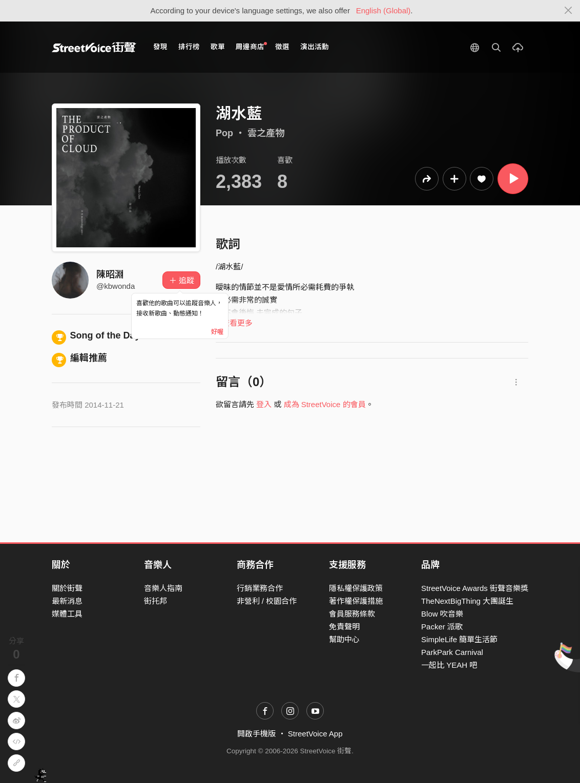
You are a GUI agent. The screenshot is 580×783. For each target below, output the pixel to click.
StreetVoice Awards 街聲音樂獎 (474, 588)
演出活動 (314, 47)
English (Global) (383, 10)
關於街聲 (67, 588)
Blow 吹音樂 (442, 613)
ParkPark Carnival (452, 652)
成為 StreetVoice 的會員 (325, 404)
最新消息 (67, 601)
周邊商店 (251, 46)
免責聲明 (344, 626)
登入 (264, 404)
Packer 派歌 (442, 626)
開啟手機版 (256, 733)
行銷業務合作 (260, 588)
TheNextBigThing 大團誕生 (467, 601)
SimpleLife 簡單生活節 (459, 639)
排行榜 (189, 47)
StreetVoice (94, 47)
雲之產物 (265, 133)
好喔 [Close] (217, 331)
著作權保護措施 (356, 601)
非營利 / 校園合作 (267, 601)
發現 (160, 47)
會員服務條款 (352, 613)
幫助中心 (344, 639)
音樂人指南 (163, 588)
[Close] (568, 11)
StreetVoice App (315, 733)
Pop (224, 133)
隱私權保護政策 (356, 588)
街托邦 (155, 601)
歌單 (218, 47)
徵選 (282, 47)
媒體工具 (67, 613)
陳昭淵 (110, 274)
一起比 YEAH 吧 (449, 665)
